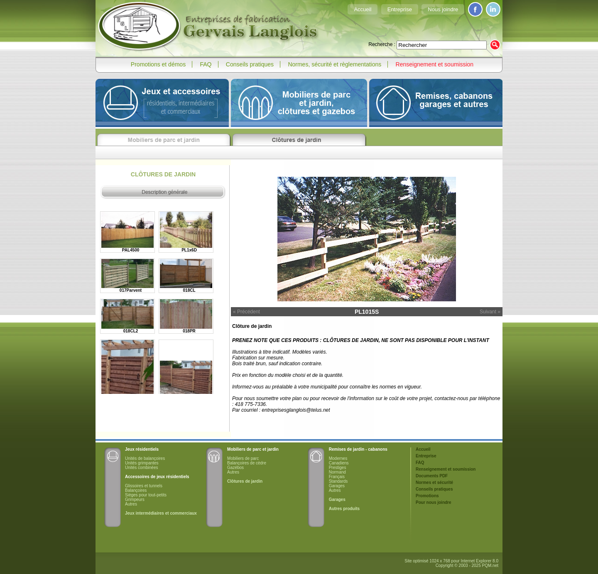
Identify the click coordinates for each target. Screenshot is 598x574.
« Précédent (246, 312)
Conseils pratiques (250, 64)
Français (337, 476)
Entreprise (399, 9)
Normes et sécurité (434, 482)
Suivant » (490, 312)
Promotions (427, 495)
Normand (337, 472)
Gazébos (235, 467)
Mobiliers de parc (243, 458)
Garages (337, 486)
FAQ (206, 64)
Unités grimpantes (142, 463)
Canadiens (339, 463)
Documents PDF (432, 476)
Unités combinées (141, 467)
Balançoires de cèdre (246, 463)
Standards (338, 481)
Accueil (362, 9)
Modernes (338, 458)
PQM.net (490, 565)
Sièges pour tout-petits (146, 495)
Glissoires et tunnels (143, 486)
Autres (131, 504)
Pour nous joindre (433, 502)
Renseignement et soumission (435, 64)
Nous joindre (443, 9)
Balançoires (136, 490)
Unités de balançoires (145, 458)
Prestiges (337, 467)
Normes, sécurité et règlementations (334, 64)
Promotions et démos (158, 64)
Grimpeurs (135, 499)
